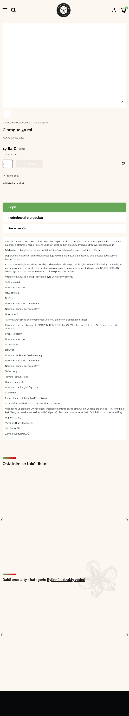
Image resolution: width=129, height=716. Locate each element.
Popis (12, 207)
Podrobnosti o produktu (25, 217)
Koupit (29, 163)
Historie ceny (12, 175)
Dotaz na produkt (13, 183)
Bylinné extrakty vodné (66, 580)
